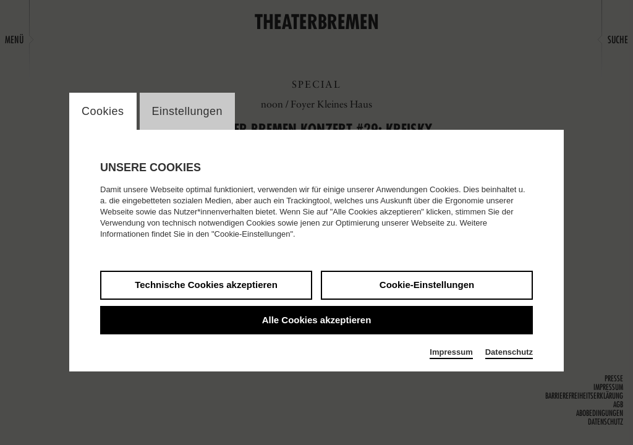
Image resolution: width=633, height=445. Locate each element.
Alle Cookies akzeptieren (317, 320)
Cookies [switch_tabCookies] (103, 111)
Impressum (451, 352)
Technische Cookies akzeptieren (206, 284)
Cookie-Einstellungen (427, 284)
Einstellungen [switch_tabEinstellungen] (187, 111)
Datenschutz (509, 352)
